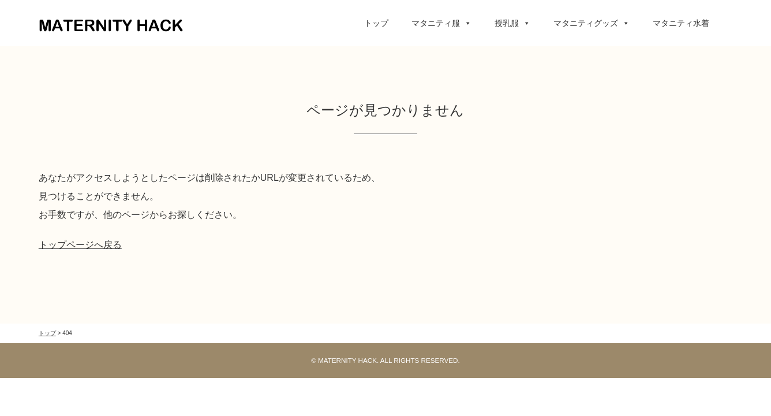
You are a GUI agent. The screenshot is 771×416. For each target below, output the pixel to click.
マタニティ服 (441, 23)
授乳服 (512, 23)
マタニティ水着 (681, 23)
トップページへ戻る (80, 245)
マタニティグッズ (591, 23)
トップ (376, 23)
